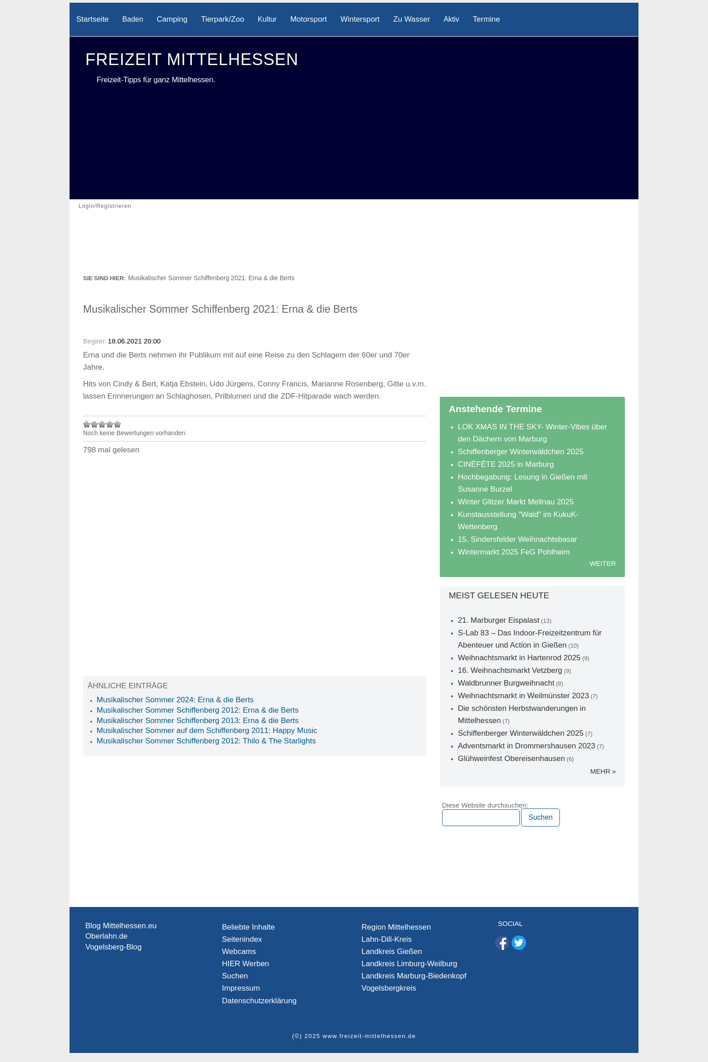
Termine (486, 19)
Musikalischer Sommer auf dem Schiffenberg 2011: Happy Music (207, 730)
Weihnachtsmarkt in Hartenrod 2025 (519, 657)
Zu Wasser (411, 19)
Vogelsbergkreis (389, 988)
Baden (132, 19)
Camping (172, 19)
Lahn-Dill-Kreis (387, 939)
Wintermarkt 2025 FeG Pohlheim (514, 552)
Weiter (603, 563)
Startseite (92, 19)
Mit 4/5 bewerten (110, 424)
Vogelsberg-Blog (113, 947)
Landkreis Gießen (392, 951)
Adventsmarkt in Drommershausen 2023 (526, 746)
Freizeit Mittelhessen (191, 59)
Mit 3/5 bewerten (102, 424)
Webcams (239, 951)
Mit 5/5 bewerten (117, 424)
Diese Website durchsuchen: (485, 805)
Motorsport (308, 19)
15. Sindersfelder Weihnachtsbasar (517, 539)
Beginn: (95, 341)
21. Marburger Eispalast (498, 620)
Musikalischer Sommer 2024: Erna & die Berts (175, 699)
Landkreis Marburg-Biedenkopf (414, 976)
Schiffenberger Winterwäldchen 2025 (520, 451)
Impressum (241, 988)
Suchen (235, 976)
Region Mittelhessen (396, 927)
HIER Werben (246, 963)
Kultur (267, 19)
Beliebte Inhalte (248, 927)
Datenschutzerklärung (259, 1000)
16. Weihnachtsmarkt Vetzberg (510, 670)
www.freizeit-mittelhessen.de (369, 1036)
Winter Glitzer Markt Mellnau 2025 (516, 502)
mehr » (603, 771)
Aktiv (451, 19)
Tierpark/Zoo (222, 19)
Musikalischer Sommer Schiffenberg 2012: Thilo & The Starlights (206, 741)
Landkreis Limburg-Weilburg (409, 963)
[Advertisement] (354, 247)
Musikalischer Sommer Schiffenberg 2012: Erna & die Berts (198, 710)
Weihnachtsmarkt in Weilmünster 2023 (523, 695)
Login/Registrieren (105, 206)
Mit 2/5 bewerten (94, 424)
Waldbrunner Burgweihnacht (506, 683)
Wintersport (360, 19)
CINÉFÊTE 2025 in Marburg (506, 464)
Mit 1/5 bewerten (87, 424)
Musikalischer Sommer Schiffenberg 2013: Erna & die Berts (198, 720)
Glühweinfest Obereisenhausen (511, 758)
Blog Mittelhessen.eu (121, 925)
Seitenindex (242, 939)
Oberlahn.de (106, 936)
